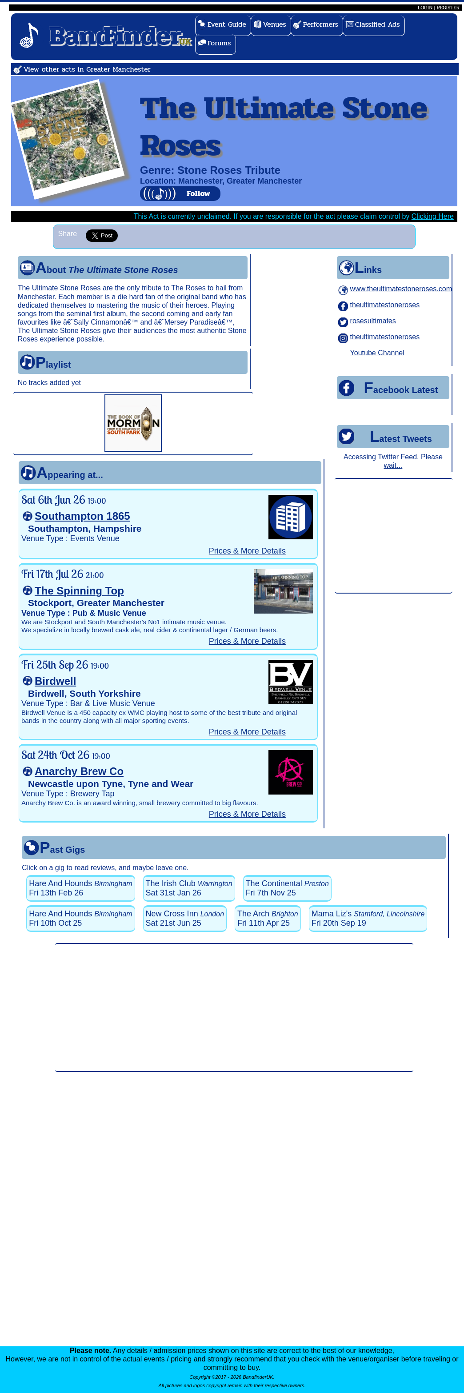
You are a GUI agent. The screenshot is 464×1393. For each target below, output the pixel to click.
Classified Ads (377, 24)
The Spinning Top (79, 591)
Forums (219, 42)
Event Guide (227, 24)
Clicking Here (433, 216)
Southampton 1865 (82, 516)
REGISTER (448, 8)
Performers (320, 24)
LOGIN (425, 8)
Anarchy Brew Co (79, 771)
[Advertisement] (393, 536)
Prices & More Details (247, 550)
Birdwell (55, 681)
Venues (274, 24)
